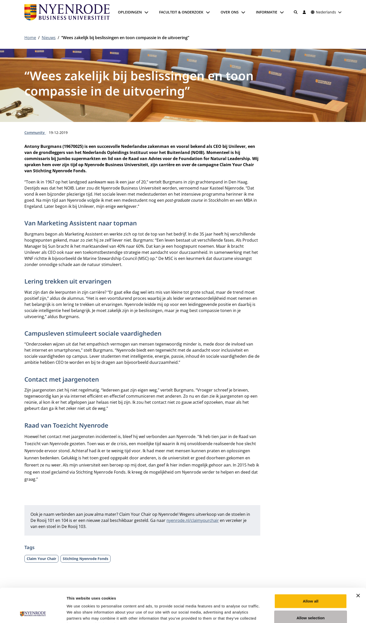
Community (35, 132)
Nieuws (49, 37)
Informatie (266, 12)
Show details (267, 613)
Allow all (310, 569)
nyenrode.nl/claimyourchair (192, 520)
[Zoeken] (296, 12)
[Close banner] (358, 563)
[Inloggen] (304, 12)
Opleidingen (130, 12)
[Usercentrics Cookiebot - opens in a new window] (33, 613)
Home (30, 37)
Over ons (230, 12)
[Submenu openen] (146, 12)
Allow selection (311, 586)
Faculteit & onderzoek (181, 12)
